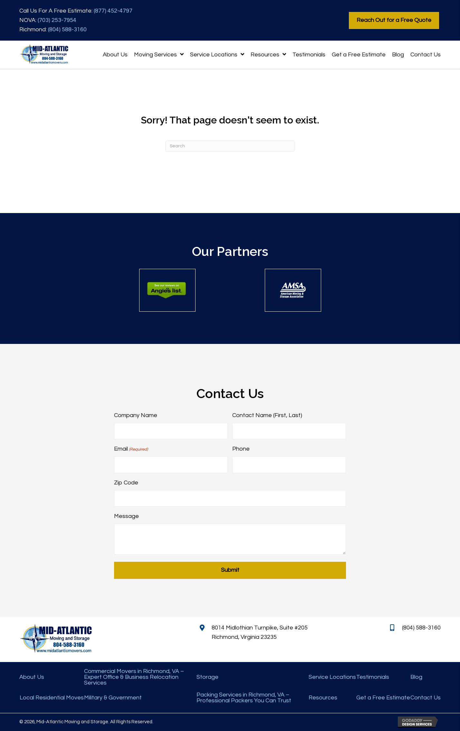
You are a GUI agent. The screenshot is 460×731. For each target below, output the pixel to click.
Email (131, 449)
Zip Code (126, 483)
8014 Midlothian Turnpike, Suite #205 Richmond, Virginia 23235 (260, 632)
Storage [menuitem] (207, 677)
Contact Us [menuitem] (425, 698)
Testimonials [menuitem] (372, 677)
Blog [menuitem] (416, 677)
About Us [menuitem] (31, 677)
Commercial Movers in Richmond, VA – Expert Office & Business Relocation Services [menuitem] (134, 677)
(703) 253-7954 (57, 20)
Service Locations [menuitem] (332, 677)
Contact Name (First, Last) (267, 415)
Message (126, 516)
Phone (241, 449)
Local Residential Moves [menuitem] (52, 698)
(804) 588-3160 (67, 29)
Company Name (135, 415)
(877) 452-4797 (113, 11)
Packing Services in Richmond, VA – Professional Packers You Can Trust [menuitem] (243, 698)
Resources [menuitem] (323, 698)
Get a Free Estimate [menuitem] (383, 698)
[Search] (230, 146)
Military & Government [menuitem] (113, 698)
